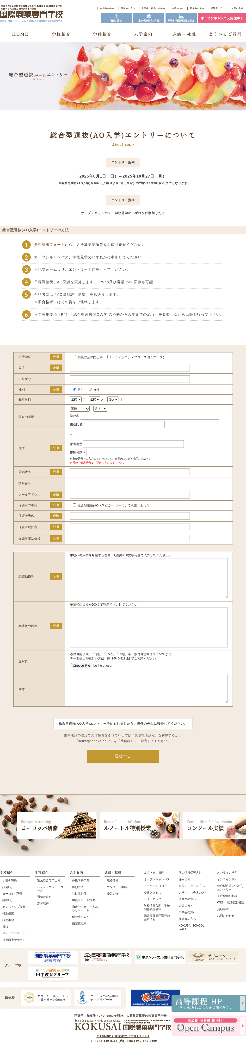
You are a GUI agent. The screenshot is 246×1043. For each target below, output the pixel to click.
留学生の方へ (128, 8)
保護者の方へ (218, 8)
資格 (5, 946)
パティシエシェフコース (50, 908)
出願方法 (78, 906)
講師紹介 (8, 919)
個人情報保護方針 (190, 892)
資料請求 (223, 928)
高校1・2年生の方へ (192, 905)
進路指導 (112, 900)
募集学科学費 (80, 900)
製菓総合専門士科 (48, 900)
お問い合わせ (225, 935)
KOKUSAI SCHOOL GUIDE (191, 946)
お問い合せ (237, 8)
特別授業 (8, 932)
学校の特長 (9, 900)
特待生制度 (79, 913)
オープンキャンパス (157, 899)
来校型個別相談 (227, 915)
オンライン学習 (227, 892)
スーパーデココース (157, 905)
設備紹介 (8, 906)
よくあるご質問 (154, 892)
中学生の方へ (107, 8)
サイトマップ (152, 918)
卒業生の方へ (197, 8)
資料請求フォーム (49, 245)
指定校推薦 (79, 943)
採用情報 (184, 899)
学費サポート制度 (83, 919)
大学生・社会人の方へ (153, 8)
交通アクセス (152, 912)
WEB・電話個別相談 (230, 922)
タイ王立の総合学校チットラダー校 (97, 1017)
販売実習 (8, 939)
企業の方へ (178, 8)
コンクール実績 (117, 906)
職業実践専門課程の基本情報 (157, 937)
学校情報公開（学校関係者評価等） (157, 926)
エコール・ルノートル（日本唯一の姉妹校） (45, 1017)
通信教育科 (44, 916)
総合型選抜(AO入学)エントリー (230, 907)
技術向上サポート (13, 959)
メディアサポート (13, 952)
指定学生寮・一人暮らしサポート (85, 928)
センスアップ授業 (13, 926)
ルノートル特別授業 (140, 845)
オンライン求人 (227, 899)
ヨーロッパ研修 (57, 845)
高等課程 (43, 923)
